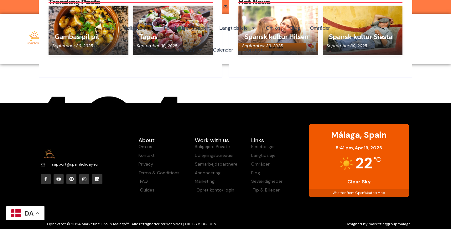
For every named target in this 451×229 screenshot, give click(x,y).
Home (108, 28)
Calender (223, 50)
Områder (320, 28)
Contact (252, 50)
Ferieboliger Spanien (187, 28)
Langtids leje (238, 28)
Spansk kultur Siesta (361, 36)
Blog (295, 28)
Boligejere (139, 28)
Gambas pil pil (77, 36)
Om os (273, 28)
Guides (191, 50)
